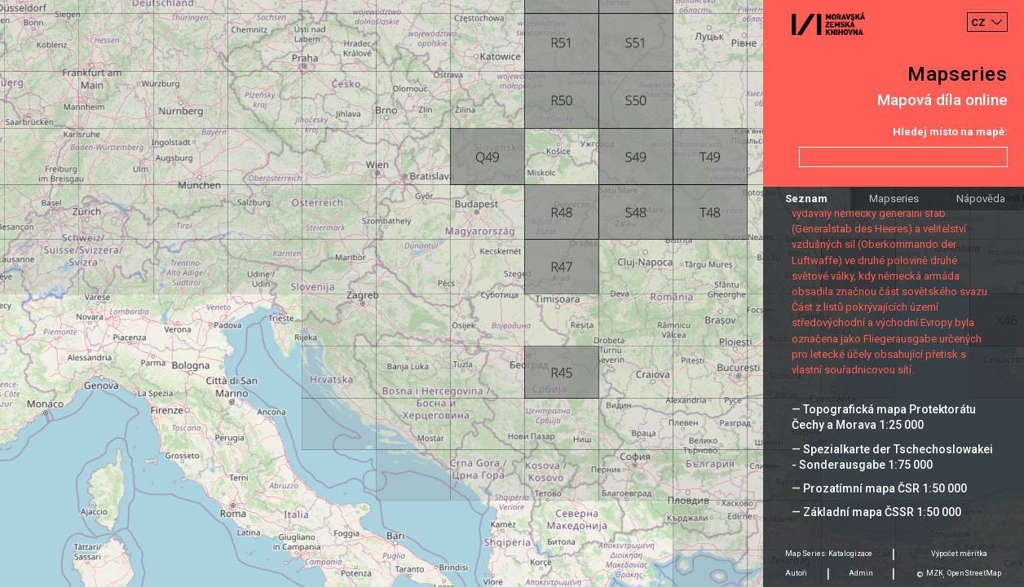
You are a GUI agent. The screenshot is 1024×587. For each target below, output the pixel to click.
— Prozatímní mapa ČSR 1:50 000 (879, 488)
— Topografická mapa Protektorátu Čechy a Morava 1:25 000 (884, 417)
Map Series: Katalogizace (828, 553)
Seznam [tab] (806, 198)
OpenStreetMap (974, 573)
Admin (861, 573)
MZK (934, 573)
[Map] (512, 293)
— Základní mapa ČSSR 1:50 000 (876, 512)
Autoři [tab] (796, 573)
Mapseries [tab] (894, 198)
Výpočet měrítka (959, 553)
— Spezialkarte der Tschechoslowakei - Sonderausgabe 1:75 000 (892, 457)
